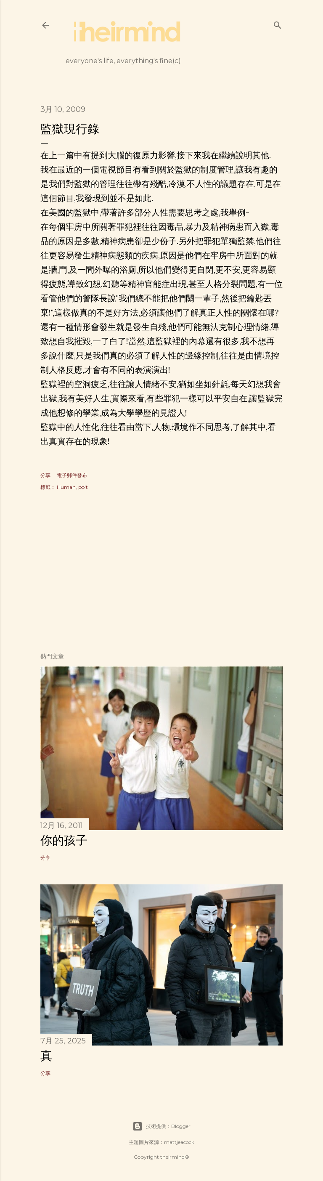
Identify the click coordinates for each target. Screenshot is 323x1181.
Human (66, 487)
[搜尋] (278, 23)
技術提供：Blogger (161, 1126)
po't (83, 487)
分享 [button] (45, 475)
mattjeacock (179, 1142)
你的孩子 (63, 840)
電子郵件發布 (72, 475)
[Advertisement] (161, 573)
